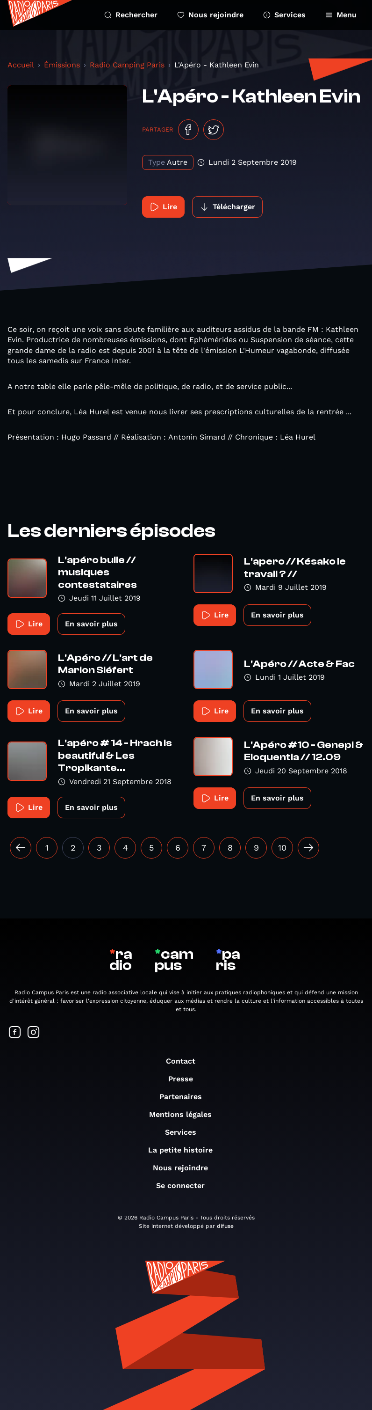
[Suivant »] (308, 847)
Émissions (62, 64)
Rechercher (130, 14)
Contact (185, 1061)
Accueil (20, 64)
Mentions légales (185, 1114)
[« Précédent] (20, 847)
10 (282, 847)
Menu (341, 14)
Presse (185, 1078)
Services (284, 14)
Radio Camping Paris (127, 64)
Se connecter (185, 1185)
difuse (225, 1226)
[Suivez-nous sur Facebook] (14, 1033)
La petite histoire (185, 1150)
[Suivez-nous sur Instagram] (33, 1033)
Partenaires (185, 1096)
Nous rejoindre (210, 14)
